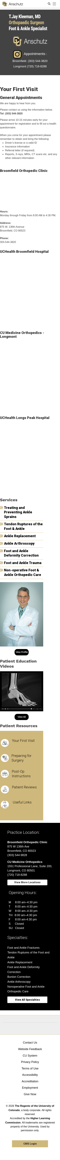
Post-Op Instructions (21, 773)
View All (22, 716)
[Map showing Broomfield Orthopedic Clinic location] (30, 190)
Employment (30, 1087)
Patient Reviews (24, 787)
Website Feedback (30, 1049)
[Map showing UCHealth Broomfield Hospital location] (30, 291)
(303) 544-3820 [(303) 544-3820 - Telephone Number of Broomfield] (38, 61)
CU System (30, 1055)
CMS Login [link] (30, 1143)
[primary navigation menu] (54, 4)
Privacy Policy (30, 1062)
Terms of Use (29, 1068)
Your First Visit (23, 741)
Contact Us (30, 1042)
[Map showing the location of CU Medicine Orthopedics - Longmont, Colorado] (30, 376)
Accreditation (30, 1081)
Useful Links (22, 802)
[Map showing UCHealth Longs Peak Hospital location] (30, 457)
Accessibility (30, 1074)
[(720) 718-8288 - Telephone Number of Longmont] (37, 66)
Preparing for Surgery (22, 758)
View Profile (22, 652)
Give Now (30, 1094)
